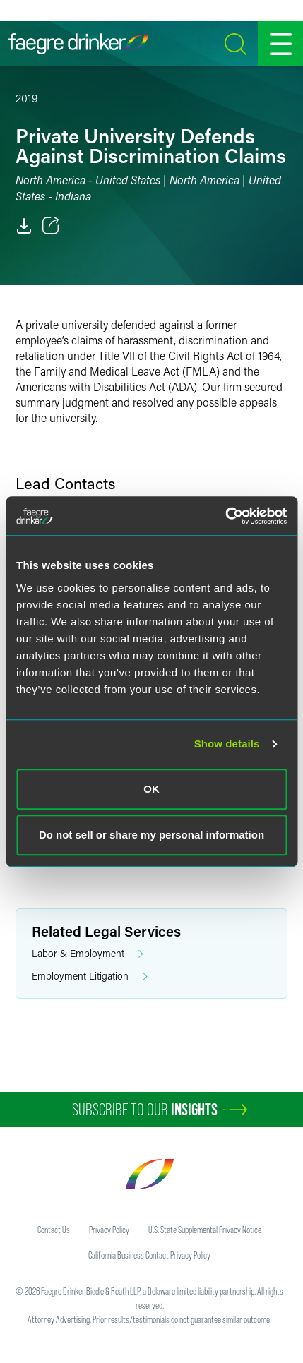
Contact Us (53, 1229)
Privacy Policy (109, 1229)
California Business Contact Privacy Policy (149, 1255)
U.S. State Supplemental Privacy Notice (204, 1229)
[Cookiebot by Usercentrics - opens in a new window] (225, 516)
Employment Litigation (90, 976)
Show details (227, 744)
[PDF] (24, 226)
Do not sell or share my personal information (151, 835)
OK (151, 789)
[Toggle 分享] (50, 226)
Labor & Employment (87, 954)
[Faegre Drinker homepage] (78, 43)
